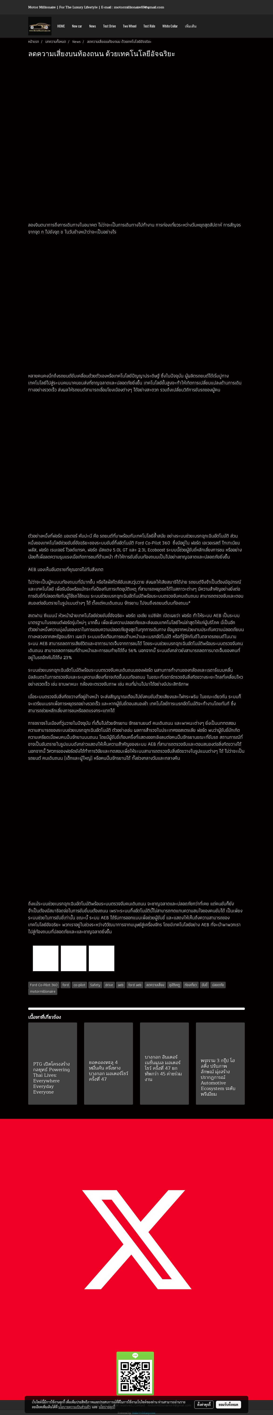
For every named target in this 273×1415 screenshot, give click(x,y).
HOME (61, 26)
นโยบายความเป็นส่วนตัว (74, 1407)
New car (77, 26)
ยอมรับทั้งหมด (228, 1404)
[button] (204, 26)
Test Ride (149, 26)
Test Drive (109, 26)
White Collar (170, 26)
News (92, 26)
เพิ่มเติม (191, 26)
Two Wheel (129, 26)
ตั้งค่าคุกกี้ (204, 1404)
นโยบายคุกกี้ (107, 1407)
